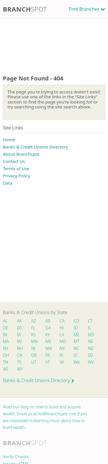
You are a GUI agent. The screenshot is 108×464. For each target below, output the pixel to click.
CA (62, 321)
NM (48, 348)
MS (48, 341)
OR (34, 355)
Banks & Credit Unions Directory (35, 147)
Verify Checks (16, 456)
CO (76, 321)
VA (62, 362)
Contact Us (14, 161)
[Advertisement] (54, 40)
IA (19, 334)
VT (48, 362)
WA (76, 362)
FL (33, 327)
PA (48, 355)
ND (91, 348)
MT (76, 341)
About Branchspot (21, 154)
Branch (25, 9)
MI (19, 341)
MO (62, 341)
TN (5, 362)
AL (5, 321)
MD (91, 334)
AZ (33, 321)
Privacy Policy (16, 176)
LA (62, 334)
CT (90, 321)
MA (6, 341)
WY (20, 369)
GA (48, 327)
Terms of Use (16, 168)
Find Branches (84, 9)
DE (5, 327)
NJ (33, 348)
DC (19, 327)
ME (76, 334)
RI (61, 355)
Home (9, 139)
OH (6, 355)
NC (76, 348)
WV (91, 362)
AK (19, 321)
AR (48, 321)
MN (34, 341)
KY (48, 334)
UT (33, 362)
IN (5, 334)
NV (5, 348)
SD (90, 355)
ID (76, 327)
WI (5, 369)
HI (62, 327)
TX (19, 362)
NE (90, 341)
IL (89, 327)
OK (19, 355)
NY (62, 348)
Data (7, 183)
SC (76, 355)
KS (33, 334)
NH (20, 348)
